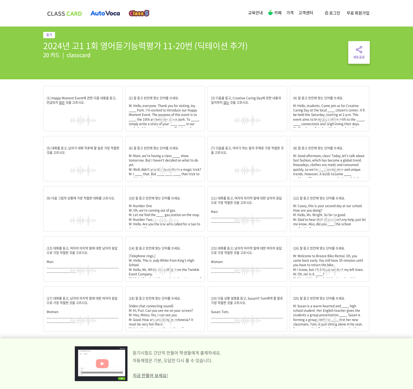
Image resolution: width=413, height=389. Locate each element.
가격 (290, 13)
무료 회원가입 (358, 13)
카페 (275, 13)
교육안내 (255, 13)
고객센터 (305, 13)
